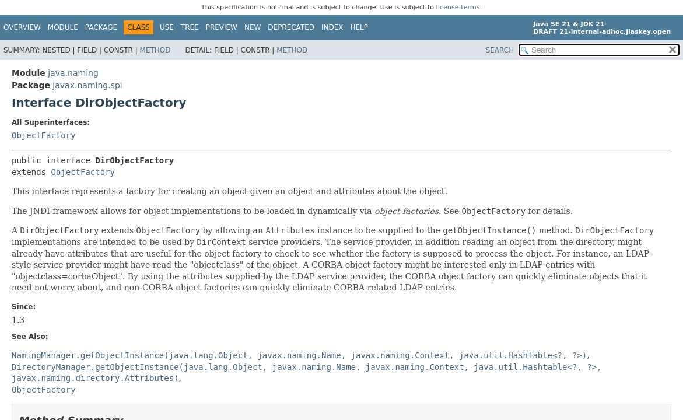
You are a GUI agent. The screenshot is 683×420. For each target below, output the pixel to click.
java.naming (73, 73)
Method (155, 50)
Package (101, 27)
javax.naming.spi (87, 85)
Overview (22, 27)
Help (360, 27)
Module (63, 27)
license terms (458, 7)
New (252, 27)
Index (332, 27)
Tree (190, 27)
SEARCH (500, 50)
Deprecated (291, 27)
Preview (221, 27)
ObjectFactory (44, 135)
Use (167, 27)
